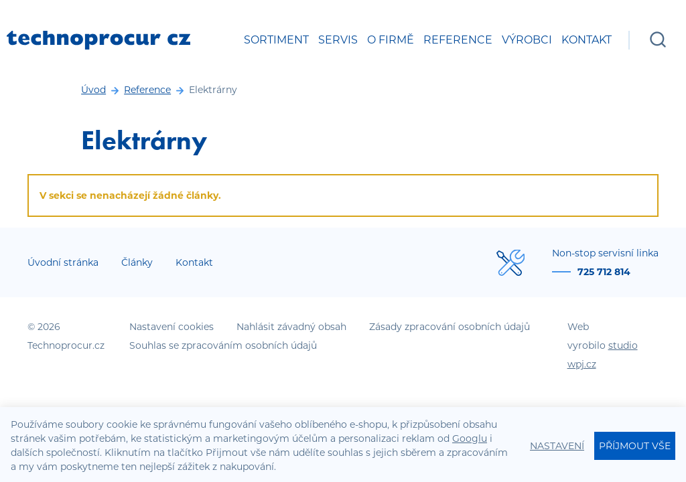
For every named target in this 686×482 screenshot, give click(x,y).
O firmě (390, 39)
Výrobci (527, 39)
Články (137, 262)
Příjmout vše (635, 446)
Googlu (469, 438)
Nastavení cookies (171, 327)
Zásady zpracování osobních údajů (449, 327)
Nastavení (557, 446)
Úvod (93, 90)
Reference (457, 39)
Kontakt (586, 39)
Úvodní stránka (62, 262)
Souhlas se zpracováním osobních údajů (223, 345)
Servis (338, 39)
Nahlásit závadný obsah (291, 327)
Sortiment (276, 39)
